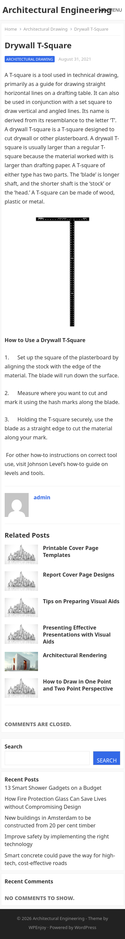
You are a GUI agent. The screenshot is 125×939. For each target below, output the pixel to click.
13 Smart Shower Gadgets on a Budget (53, 787)
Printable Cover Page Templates (71, 551)
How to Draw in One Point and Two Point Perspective (78, 685)
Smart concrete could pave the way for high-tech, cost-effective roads (60, 859)
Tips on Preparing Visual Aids (81, 601)
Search (13, 746)
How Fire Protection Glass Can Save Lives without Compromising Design (55, 802)
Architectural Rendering (75, 655)
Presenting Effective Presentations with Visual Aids (77, 634)
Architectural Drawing (45, 29)
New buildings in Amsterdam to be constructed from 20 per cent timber (50, 821)
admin (42, 497)
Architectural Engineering (57, 10)
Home (11, 29)
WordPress (86, 927)
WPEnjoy (37, 927)
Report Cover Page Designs (78, 574)
